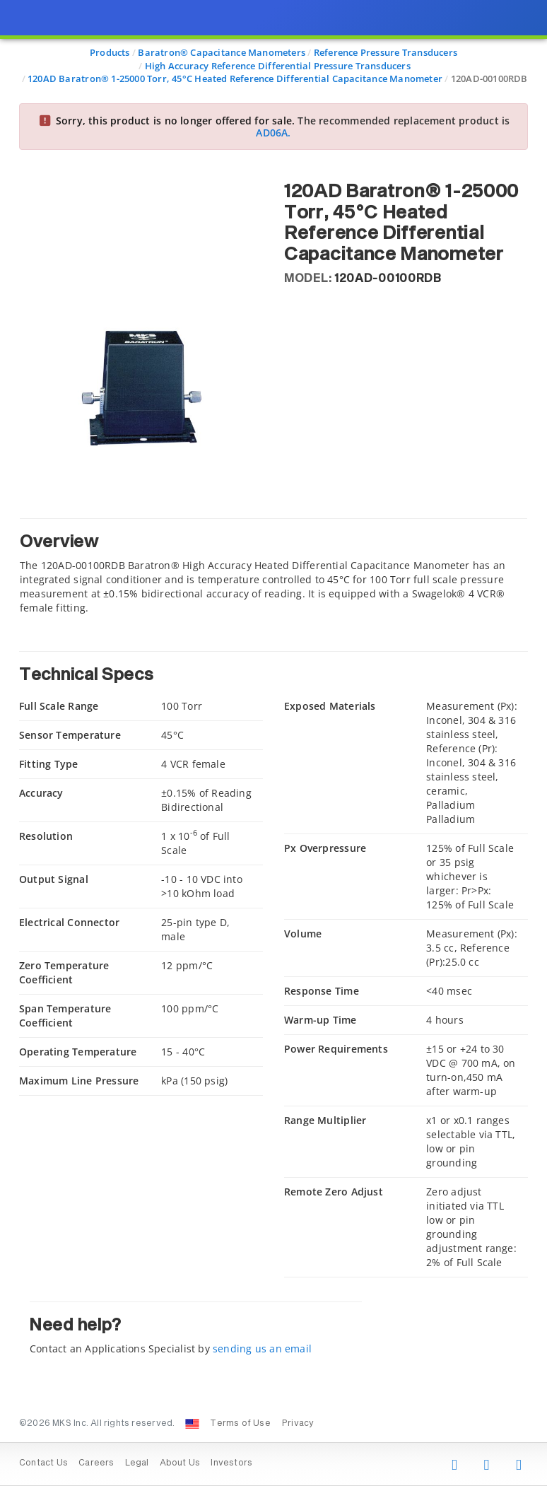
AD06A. (273, 132)
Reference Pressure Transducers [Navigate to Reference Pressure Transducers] (385, 52)
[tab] (273, 566)
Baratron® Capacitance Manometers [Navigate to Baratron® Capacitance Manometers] (221, 52)
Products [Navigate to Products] (110, 52)
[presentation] (273, 743)
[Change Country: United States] (192, 1424)
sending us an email (262, 1348)
